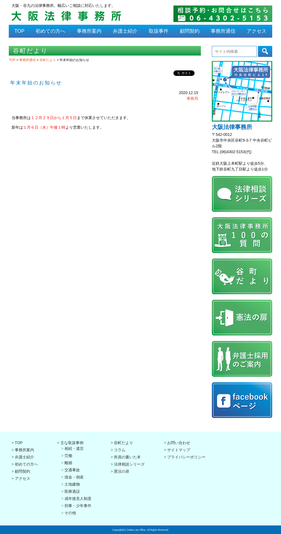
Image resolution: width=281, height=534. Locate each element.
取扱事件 (158, 31)
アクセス (256, 31)
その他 (70, 513)
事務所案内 (89, 31)
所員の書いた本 (127, 457)
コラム (119, 450)
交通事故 (72, 470)
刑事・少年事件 (77, 505)
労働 (68, 455)
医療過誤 (72, 491)
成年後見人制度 (77, 498)
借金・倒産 (74, 477)
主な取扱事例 (71, 443)
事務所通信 (223, 31)
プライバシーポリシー (186, 457)
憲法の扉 (121, 471)
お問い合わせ (178, 443)
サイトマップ (178, 450)
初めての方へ (50, 31)
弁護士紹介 (125, 31)
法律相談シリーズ (129, 464)
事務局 (192, 98)
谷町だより (48, 60)
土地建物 (72, 484)
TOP (20, 31)
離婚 (68, 463)
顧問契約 (189, 31)
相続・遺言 (74, 448)
